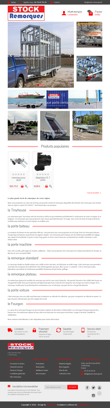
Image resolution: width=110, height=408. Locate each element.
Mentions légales (65, 363)
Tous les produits (94, 193)
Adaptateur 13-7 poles (43, 178)
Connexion (73, 14)
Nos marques (41, 373)
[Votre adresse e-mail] (55, 387)
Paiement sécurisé (16, 367)
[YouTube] (99, 387)
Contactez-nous (64, 373)
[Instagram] (93, 395)
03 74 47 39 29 (40, 2)
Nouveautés (40, 367)
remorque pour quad (18, 178)
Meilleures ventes (42, 370)
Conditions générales (17, 373)
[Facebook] (87, 387)
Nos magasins (64, 367)
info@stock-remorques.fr (93, 2)
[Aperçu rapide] (26, 186)
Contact (55, 2)
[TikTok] (99, 393)
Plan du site (63, 370)
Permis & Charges (16, 370)
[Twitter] (93, 387)
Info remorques (15, 377)
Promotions (40, 363)
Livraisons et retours (17, 363)
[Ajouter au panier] (22, 186)
